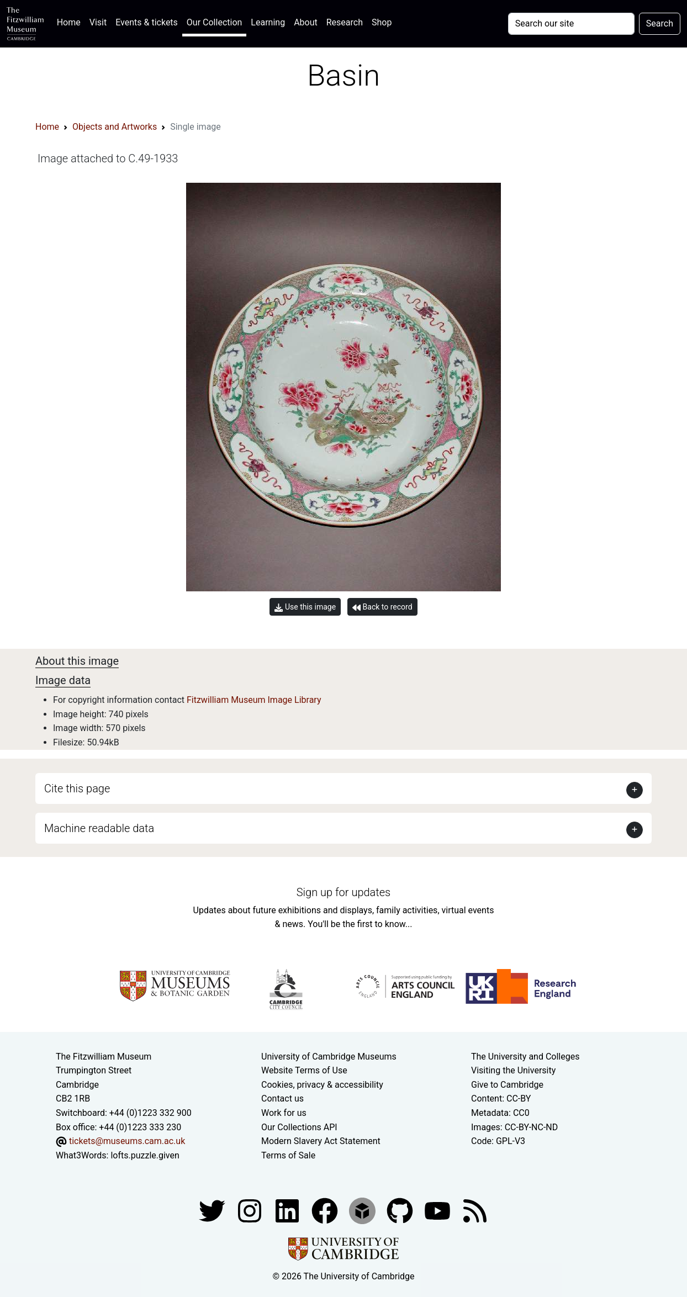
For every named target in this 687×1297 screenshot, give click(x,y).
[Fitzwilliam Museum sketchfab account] (363, 1210)
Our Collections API (299, 1127)
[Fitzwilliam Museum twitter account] (213, 1210)
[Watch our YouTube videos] (438, 1210)
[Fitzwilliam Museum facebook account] (288, 1210)
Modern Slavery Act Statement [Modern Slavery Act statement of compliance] (321, 1141)
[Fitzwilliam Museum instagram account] (250, 1210)
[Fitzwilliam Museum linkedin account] (326, 1210)
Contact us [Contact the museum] (282, 1098)
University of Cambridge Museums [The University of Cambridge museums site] (329, 1056)
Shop (382, 22)
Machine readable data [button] (99, 828)
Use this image (305, 607)
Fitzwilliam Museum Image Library (254, 700)
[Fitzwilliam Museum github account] (401, 1210)
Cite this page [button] (77, 788)
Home (71, 21)
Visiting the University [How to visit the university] (513, 1070)
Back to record (382, 607)
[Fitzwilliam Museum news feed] (475, 1210)
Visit (98, 22)
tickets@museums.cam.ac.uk (127, 1141)
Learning (268, 22)
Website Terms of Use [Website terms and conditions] (304, 1070)
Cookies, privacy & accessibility (322, 1084)
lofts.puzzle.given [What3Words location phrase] (144, 1155)
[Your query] (571, 24)
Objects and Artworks (114, 126)
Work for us (283, 1113)
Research (344, 22)
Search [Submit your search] (659, 23)
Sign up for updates (343, 892)
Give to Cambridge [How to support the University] (507, 1084)
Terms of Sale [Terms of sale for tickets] (288, 1155)
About (306, 22)
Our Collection (214, 22)
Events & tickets (146, 22)
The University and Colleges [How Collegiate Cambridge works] (525, 1056)
